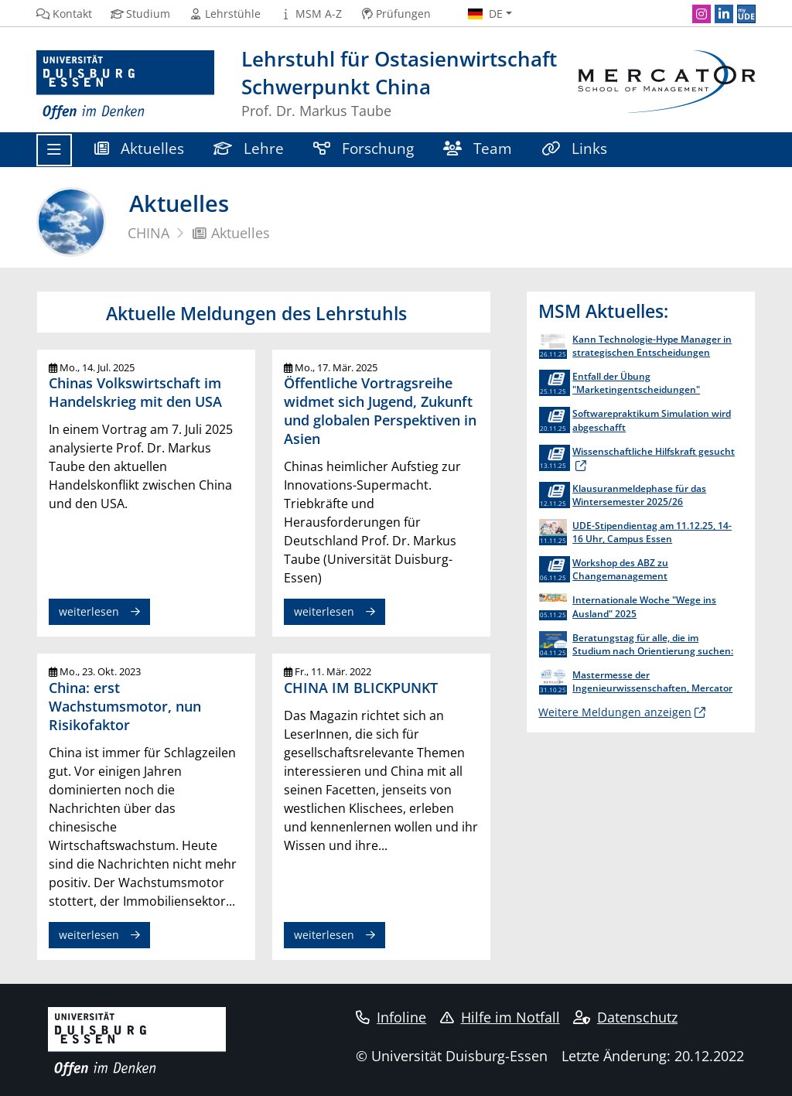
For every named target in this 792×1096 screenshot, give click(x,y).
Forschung (363, 148)
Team (477, 148)
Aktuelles (139, 148)
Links (574, 148)
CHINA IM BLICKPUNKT (361, 687)
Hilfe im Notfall (500, 1017)
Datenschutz (625, 1017)
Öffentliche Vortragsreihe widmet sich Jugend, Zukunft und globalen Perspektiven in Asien (380, 410)
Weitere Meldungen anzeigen (614, 712)
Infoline (391, 1017)
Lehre (248, 148)
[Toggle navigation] (54, 150)
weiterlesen (89, 611)
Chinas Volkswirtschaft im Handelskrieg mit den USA (135, 392)
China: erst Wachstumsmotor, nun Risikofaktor (125, 706)
